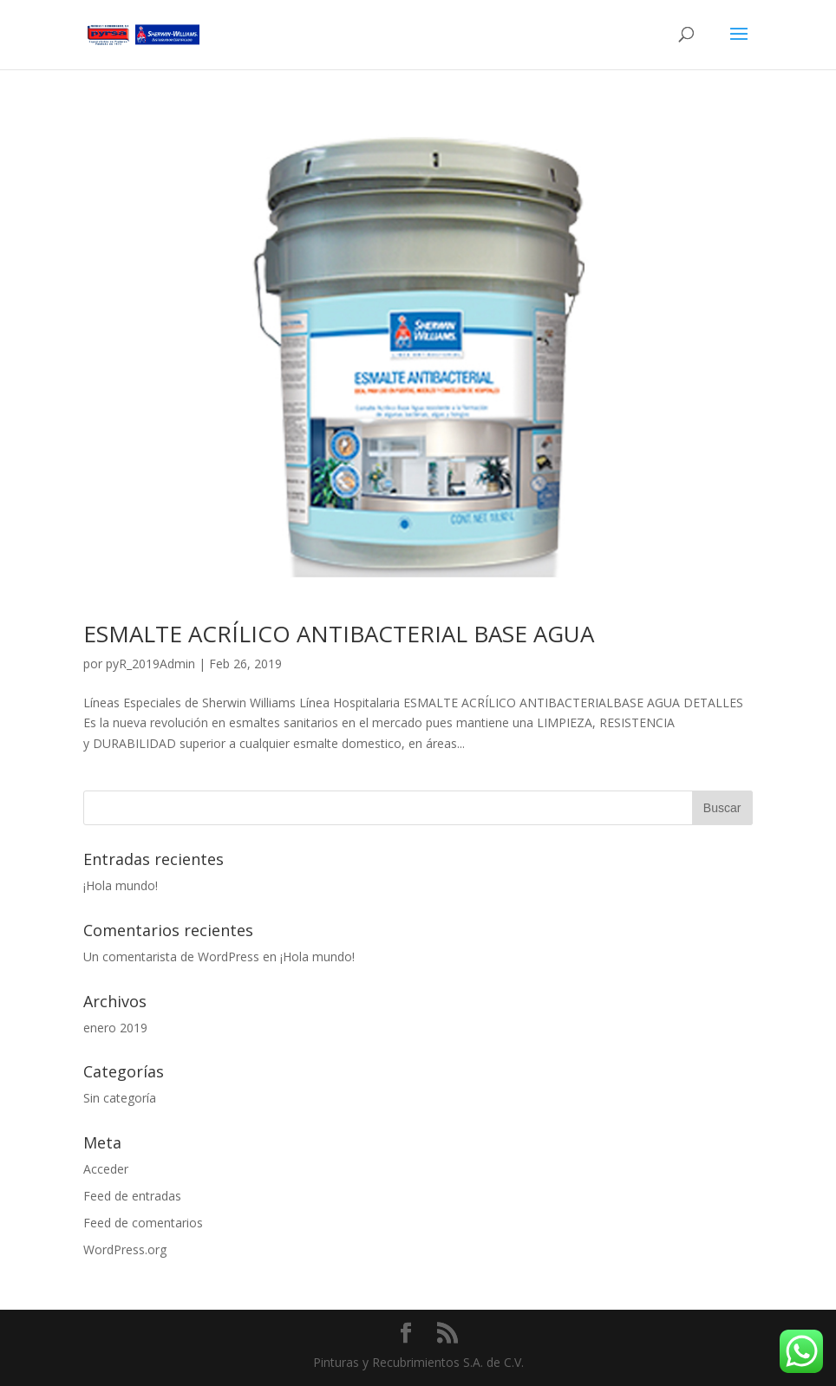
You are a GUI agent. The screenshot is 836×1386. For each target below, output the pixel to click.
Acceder (105, 1169)
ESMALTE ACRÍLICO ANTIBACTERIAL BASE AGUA (338, 633)
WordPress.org (125, 1249)
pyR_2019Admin (150, 663)
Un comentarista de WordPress (171, 956)
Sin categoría (119, 1098)
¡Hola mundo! (120, 885)
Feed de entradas (132, 1196)
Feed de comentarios (143, 1222)
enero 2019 (115, 1027)
